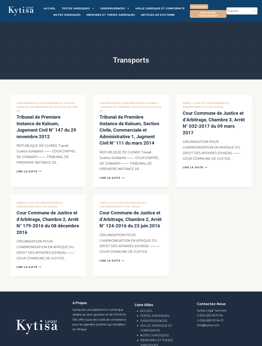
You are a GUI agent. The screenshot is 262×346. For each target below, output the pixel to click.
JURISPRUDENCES (114, 8)
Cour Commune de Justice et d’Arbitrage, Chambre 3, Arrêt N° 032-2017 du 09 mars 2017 (210, 117)
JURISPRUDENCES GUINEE (57, 103)
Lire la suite (29, 160)
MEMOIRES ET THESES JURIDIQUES (110, 14)
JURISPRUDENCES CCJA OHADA (203, 107)
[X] (248, 339)
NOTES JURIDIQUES (67, 14)
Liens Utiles (144, 282)
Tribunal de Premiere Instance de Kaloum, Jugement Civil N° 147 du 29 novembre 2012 (46, 121)
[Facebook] (239, 339)
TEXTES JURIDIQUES (77, 8)
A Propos (79, 280)
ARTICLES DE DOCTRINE (158, 14)
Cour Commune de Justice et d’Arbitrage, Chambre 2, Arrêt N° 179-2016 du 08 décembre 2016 (44, 205)
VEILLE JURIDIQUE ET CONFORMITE (160, 8)
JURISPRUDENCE (27, 103)
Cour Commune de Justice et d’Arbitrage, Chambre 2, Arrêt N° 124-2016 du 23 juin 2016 (127, 205)
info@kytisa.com (208, 302)
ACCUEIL (50, 8)
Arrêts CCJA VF (193, 103)
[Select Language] (242, 11)
